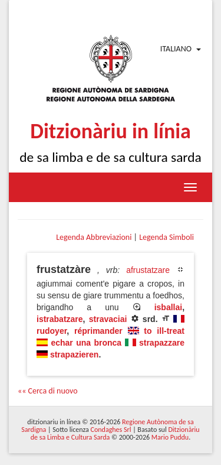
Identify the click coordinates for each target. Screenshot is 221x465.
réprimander (98, 331)
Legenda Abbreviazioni (93, 237)
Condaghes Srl (111, 429)
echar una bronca (86, 342)
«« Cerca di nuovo (48, 391)
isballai (168, 307)
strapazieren (74, 354)
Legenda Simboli (166, 237)
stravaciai (108, 319)
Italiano (176, 49)
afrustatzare (148, 270)
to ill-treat (164, 331)
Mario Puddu (170, 437)
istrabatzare (60, 319)
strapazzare (161, 342)
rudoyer (52, 331)
